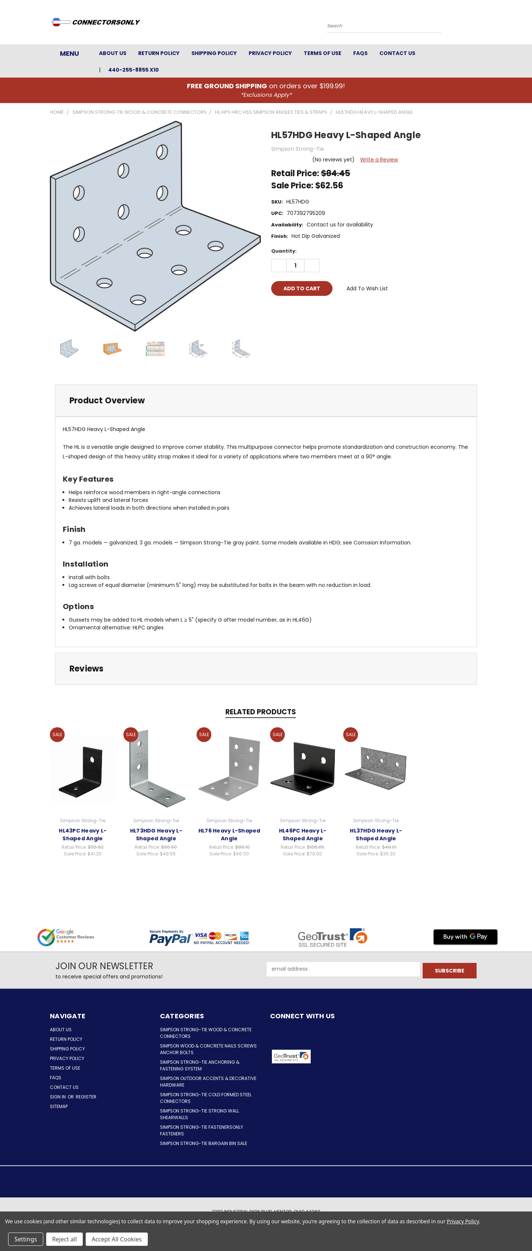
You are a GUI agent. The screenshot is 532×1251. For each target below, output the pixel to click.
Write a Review (379, 159)
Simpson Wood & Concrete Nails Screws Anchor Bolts (208, 1049)
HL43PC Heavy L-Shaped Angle (82, 834)
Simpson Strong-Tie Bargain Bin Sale (203, 1143)
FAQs (360, 53)
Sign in (58, 1097)
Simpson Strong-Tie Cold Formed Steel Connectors (206, 1097)
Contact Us (397, 53)
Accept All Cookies (117, 1239)
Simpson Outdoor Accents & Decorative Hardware (208, 1081)
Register (86, 1097)
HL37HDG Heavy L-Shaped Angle (376, 834)
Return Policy (159, 53)
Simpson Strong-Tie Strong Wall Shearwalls (199, 1114)
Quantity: (284, 250)
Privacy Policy (270, 53)
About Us (112, 53)
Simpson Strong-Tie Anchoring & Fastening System (199, 1065)
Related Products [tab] (260, 712)
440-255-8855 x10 (133, 70)
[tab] (266, 400)
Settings (25, 1239)
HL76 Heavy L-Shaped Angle (229, 834)
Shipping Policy (214, 53)
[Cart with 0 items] (480, 24)
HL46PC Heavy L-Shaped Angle (303, 834)
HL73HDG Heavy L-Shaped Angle (156, 834)
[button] (342, 1056)
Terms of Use (322, 53)
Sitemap (59, 1106)
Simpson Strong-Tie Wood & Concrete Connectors (206, 1032)
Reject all (64, 1239)
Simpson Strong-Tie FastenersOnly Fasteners (201, 1130)
